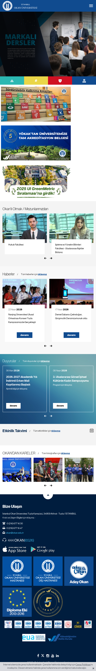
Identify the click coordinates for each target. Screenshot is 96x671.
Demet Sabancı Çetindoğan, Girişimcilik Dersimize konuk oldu (71, 316)
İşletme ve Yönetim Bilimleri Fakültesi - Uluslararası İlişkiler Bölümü (69, 248)
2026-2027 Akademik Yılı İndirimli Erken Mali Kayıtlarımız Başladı (21, 380)
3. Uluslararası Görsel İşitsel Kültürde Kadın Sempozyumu (71, 379)
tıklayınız (42, 274)
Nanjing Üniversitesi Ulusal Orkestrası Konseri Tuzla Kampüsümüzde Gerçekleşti (22, 318)
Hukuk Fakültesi (16, 244)
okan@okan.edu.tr (15, 532)
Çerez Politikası (83, 664)
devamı (24, 335)
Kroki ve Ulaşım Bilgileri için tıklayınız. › (18, 517)
